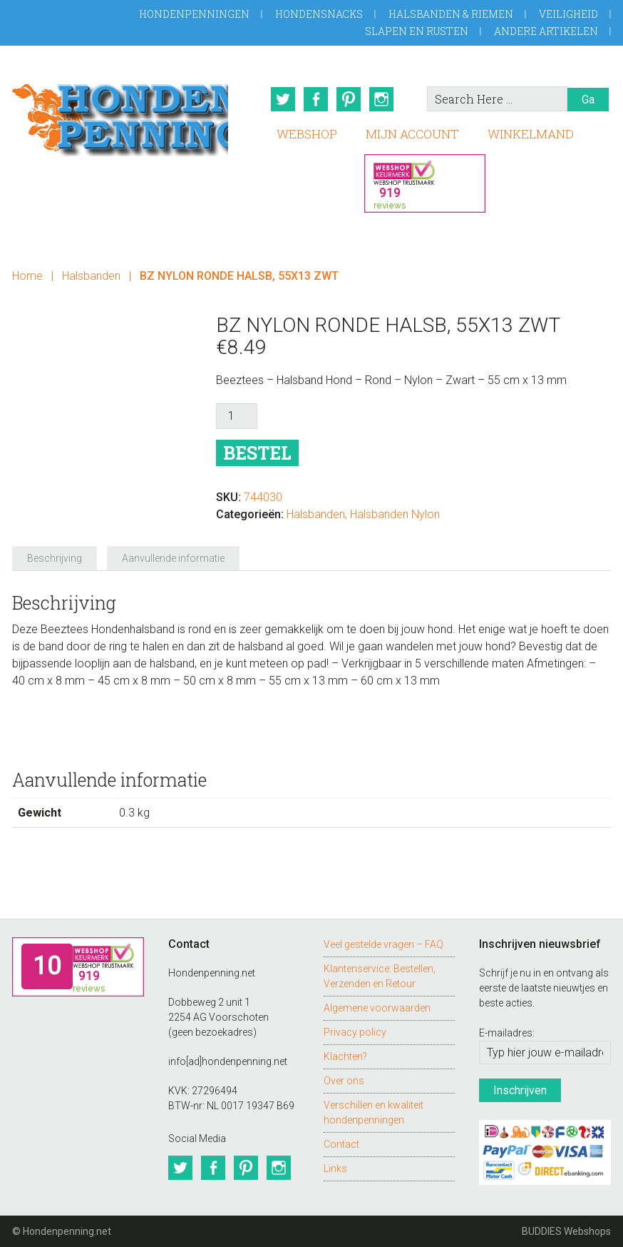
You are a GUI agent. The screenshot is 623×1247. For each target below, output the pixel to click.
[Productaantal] (236, 416)
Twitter (283, 99)
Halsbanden (91, 276)
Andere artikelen (546, 31)
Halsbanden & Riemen (450, 14)
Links (335, 1168)
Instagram (381, 99)
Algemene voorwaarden (377, 1008)
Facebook (316, 99)
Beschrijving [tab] (54, 558)
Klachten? (345, 1056)
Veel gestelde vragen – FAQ (383, 944)
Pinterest (348, 99)
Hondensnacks (319, 14)
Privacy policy (355, 1032)
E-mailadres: (507, 1033)
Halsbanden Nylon (395, 514)
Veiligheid (568, 14)
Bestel (257, 453)
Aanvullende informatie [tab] (173, 558)
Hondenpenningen (194, 14)
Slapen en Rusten (416, 31)
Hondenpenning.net (119, 115)
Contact (341, 1144)
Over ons (344, 1080)
